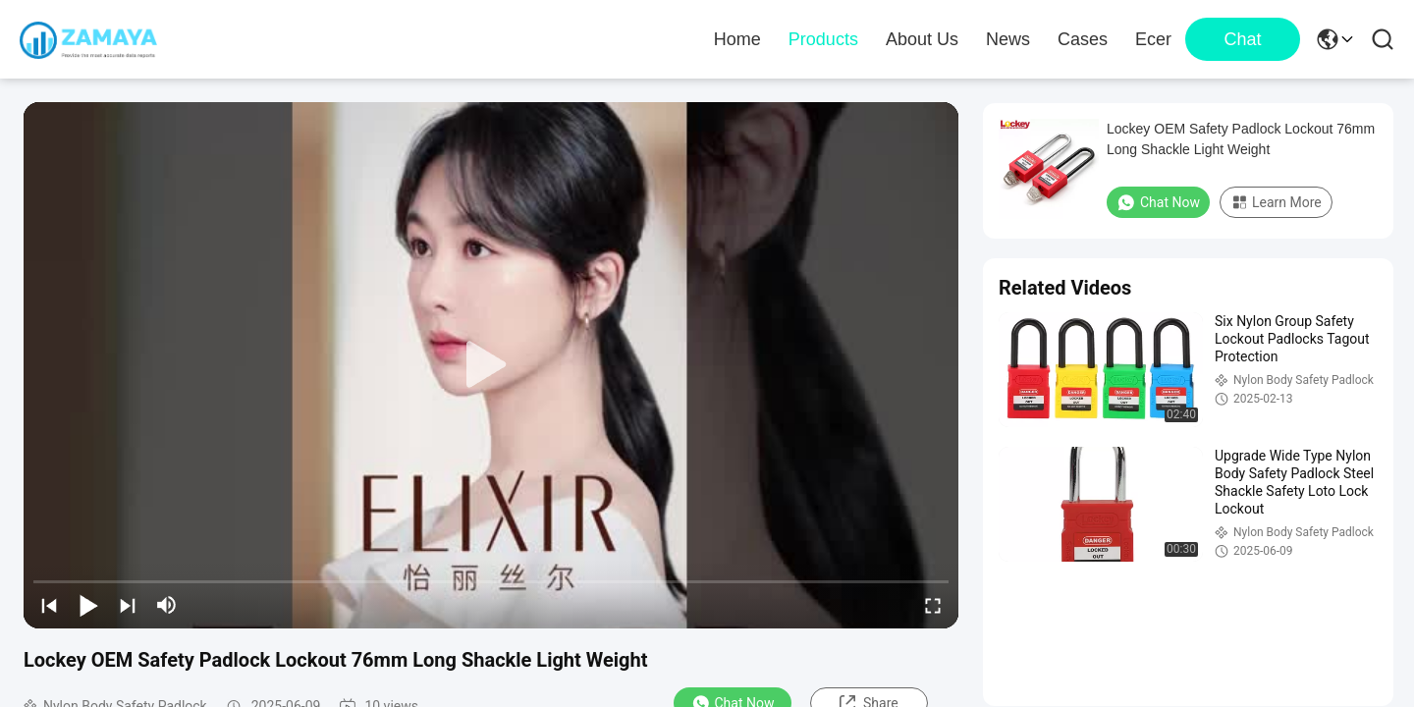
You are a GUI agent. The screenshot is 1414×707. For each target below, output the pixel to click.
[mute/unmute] (167, 605)
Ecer (1153, 39)
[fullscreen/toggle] (932, 605)
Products (823, 39)
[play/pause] (88, 605)
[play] (491, 365)
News (1008, 39)
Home (737, 39)
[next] (127, 605)
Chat (1242, 39)
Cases (1083, 39)
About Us (922, 39)
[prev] (49, 605)
